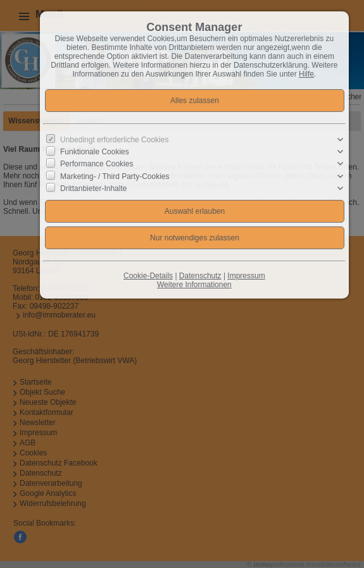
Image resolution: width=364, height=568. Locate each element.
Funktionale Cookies (94, 151)
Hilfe (306, 74)
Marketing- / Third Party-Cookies (115, 175)
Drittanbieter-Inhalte (93, 187)
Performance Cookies (96, 163)
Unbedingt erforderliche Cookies (114, 139)
